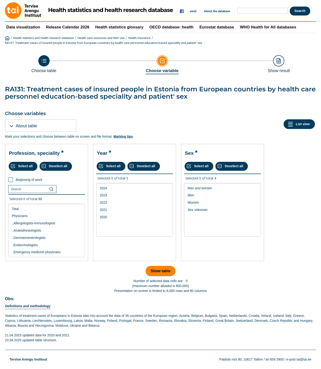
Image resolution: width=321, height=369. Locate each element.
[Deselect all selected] (55, 166)
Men (222, 195)
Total (46, 209)
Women (222, 202)
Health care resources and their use (101, 38)
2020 (134, 217)
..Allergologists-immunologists (46, 223)
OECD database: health (171, 27)
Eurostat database (216, 27)
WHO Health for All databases (268, 27)
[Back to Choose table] (44, 64)
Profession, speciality (34, 153)
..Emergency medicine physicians (46, 252)
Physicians (46, 216)
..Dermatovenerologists (46, 237)
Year (102, 153)
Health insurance (139, 38)
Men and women (222, 188)
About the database (217, 11)
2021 (134, 210)
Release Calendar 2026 (67, 27)
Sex (189, 153)
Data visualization (23, 27)
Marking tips (123, 136)
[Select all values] (23, 166)
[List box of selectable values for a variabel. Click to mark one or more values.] (46, 230)
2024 (134, 188)
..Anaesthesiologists (46, 230)
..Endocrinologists (46, 245)
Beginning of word (29, 180)
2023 (134, 195)
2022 (134, 202)
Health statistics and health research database (43, 38)
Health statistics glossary (119, 27)
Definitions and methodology (28, 306)
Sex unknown (222, 210)
